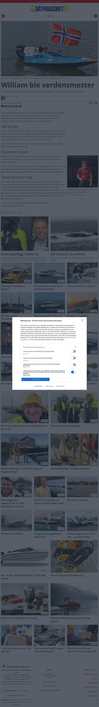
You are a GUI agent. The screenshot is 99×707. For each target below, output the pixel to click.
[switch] (73, 351)
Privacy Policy (60, 386)
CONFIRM (35, 379)
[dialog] (49, 353)
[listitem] (49, 347)
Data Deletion (38, 386)
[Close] (83, 321)
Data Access (49, 386)
